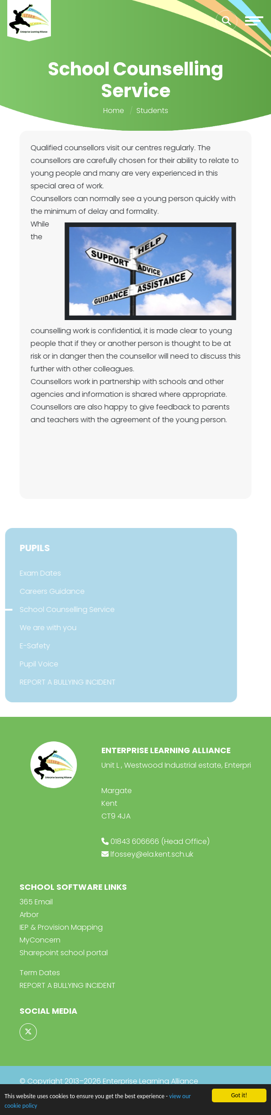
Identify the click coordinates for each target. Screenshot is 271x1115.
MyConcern (40, 940)
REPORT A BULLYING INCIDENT (67, 985)
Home (113, 110)
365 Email (36, 902)
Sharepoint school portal (64, 952)
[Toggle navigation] (254, 21)
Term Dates (40, 972)
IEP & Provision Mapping (61, 927)
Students (152, 110)
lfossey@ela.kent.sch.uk (151, 854)
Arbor (29, 914)
